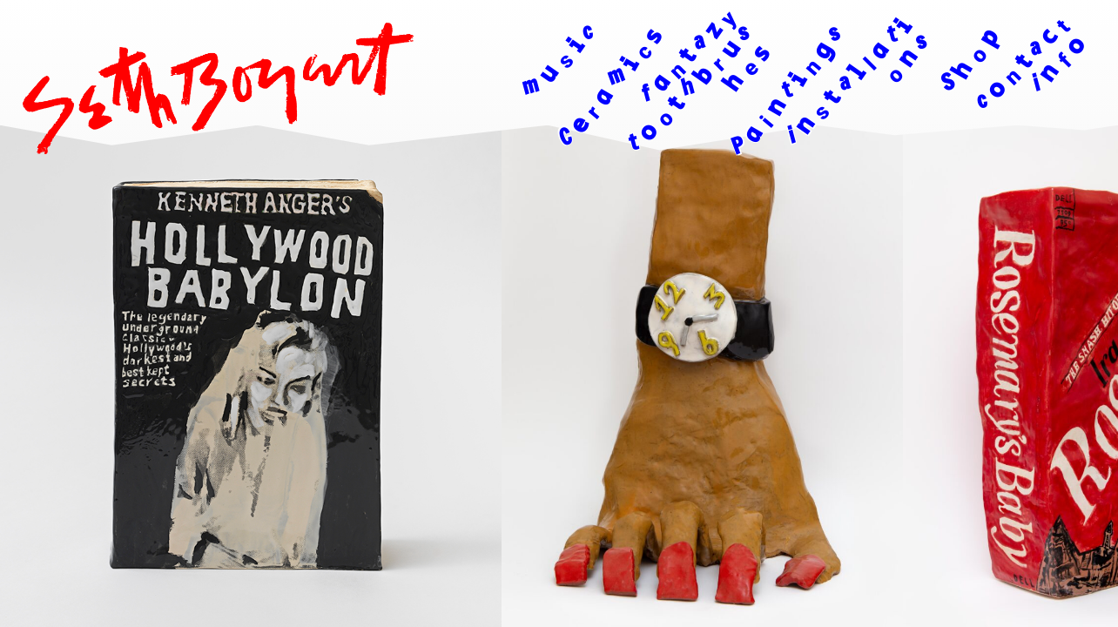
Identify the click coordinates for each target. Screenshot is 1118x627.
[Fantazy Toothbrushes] (687, 96)
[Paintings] (784, 102)
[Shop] (940, 102)
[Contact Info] (1012, 96)
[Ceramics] (603, 102)
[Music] (530, 97)
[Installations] (855, 96)
